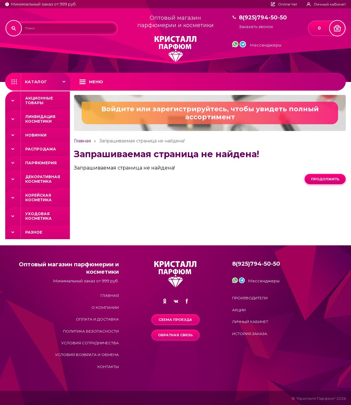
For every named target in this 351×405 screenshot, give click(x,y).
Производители (250, 298)
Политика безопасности (91, 331)
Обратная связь (175, 335)
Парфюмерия (41, 163)
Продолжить (325, 179)
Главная (82, 140)
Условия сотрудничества (90, 343)
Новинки (35, 135)
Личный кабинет (250, 321)
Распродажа (40, 149)
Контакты (108, 366)
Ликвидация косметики (40, 119)
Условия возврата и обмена (87, 354)
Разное (33, 232)
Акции (239, 310)
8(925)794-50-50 (263, 17)
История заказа (249, 333)
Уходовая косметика (38, 216)
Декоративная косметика (42, 179)
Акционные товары (39, 100)
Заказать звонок (256, 26)
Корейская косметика (38, 197)
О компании (105, 307)
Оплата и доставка (97, 319)
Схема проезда (175, 319)
